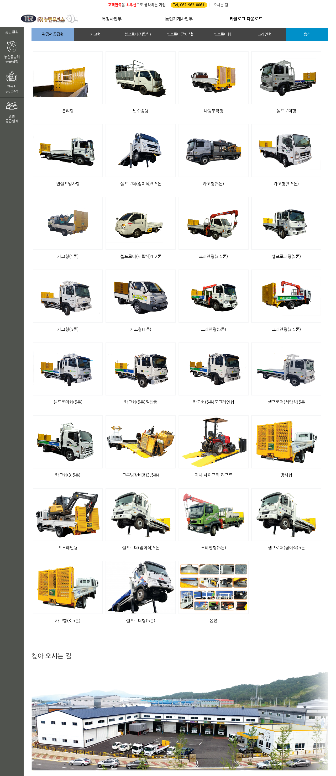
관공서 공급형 (52, 34)
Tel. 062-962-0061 (188, 5)
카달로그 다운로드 (246, 19)
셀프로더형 (222, 34)
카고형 (95, 34)
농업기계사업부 (179, 19)
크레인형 (264, 34)
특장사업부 (112, 19)
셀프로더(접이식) (180, 34)
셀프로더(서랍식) (137, 34)
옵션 (306, 34)
